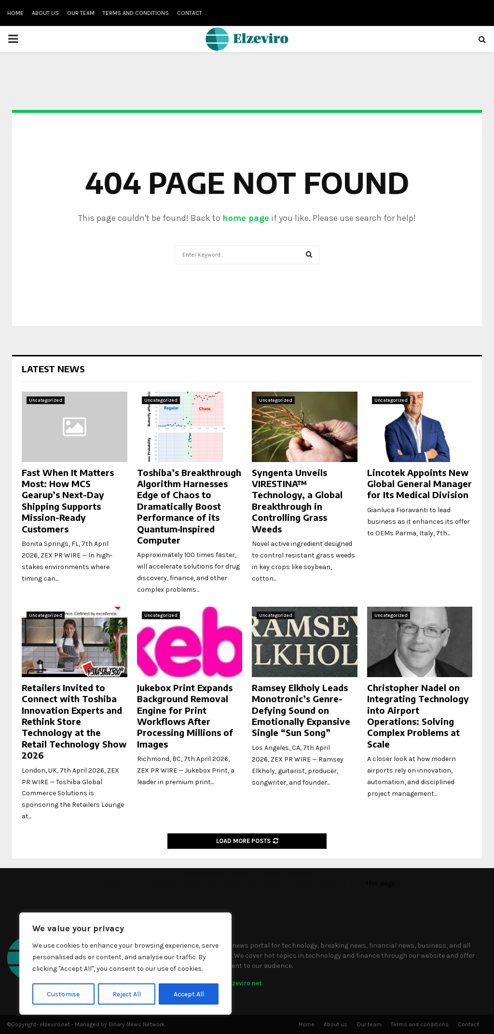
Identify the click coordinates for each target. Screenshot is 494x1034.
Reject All (127, 994)
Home (15, 13)
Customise (63, 994)
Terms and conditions (136, 13)
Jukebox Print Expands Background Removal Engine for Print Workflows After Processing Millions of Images (185, 715)
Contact (189, 13)
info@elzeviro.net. (235, 983)
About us (45, 13)
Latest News (53, 368)
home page (245, 218)
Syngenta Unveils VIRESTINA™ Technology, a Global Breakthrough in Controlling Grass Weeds (297, 500)
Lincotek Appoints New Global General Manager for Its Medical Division (419, 484)
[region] (125, 964)
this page (380, 883)
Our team (81, 13)
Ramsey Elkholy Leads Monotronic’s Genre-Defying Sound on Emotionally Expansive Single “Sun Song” (301, 710)
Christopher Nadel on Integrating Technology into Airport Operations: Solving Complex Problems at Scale (418, 715)
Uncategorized (45, 400)
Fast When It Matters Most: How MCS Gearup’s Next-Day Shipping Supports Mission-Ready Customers (68, 500)
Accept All (189, 994)
